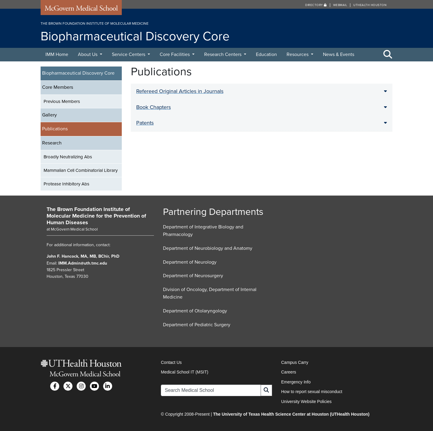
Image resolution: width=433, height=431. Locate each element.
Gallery (49, 115)
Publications (55, 129)
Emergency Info (296, 382)
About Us (88, 54)
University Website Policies (306, 401)
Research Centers (223, 54)
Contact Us (171, 362)
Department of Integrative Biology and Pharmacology (203, 231)
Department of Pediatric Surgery (196, 325)
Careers (288, 372)
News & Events (338, 54)
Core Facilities (175, 54)
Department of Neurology (189, 262)
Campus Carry (294, 362)
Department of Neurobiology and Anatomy (207, 248)
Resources (298, 54)
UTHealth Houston (369, 5)
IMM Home (56, 54)
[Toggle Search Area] (387, 55)
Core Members (57, 87)
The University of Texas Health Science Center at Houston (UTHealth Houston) (291, 414)
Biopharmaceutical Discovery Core (78, 73)
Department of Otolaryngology (195, 311)
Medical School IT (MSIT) (184, 372)
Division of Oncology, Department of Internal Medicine (209, 293)
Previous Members (62, 101)
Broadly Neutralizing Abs (68, 157)
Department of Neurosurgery (193, 276)
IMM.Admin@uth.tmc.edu (82, 263)
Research (52, 143)
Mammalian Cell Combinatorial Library (81, 170)
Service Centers (129, 54)
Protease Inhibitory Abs (66, 184)
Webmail (340, 5)
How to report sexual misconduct (311, 391)
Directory (316, 5)
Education (266, 54)
